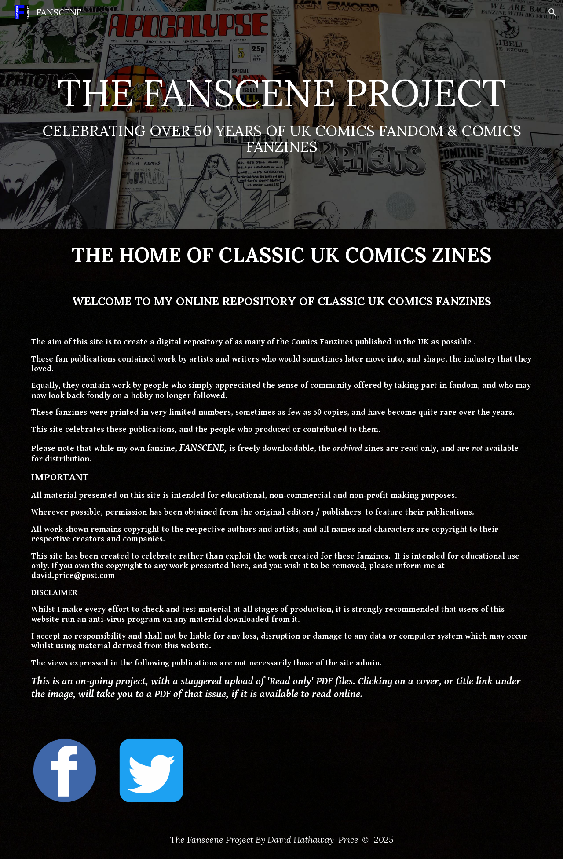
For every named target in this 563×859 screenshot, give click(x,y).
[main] (281, 114)
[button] (552, 12)
